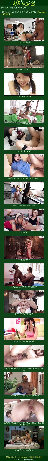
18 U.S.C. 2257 (22, 457)
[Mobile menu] (2, 3)
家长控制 (39, 457)
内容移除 (32, 457)
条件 (14, 457)
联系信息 (9, 457)
